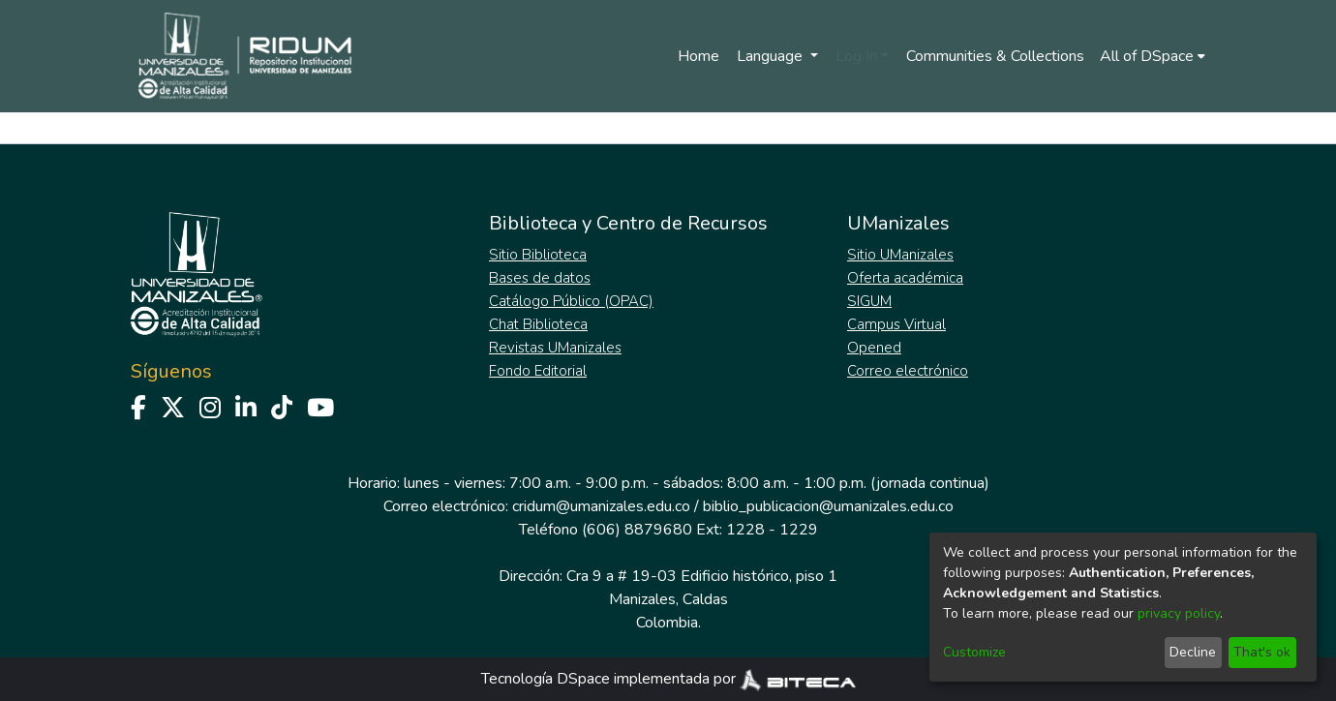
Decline (1192, 652)
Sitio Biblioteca (538, 254)
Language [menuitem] (771, 56)
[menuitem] (1152, 56)
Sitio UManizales (900, 254)
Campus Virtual (896, 324)
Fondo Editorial (538, 371)
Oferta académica (905, 278)
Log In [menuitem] (856, 56)
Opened (874, 347)
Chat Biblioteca (538, 324)
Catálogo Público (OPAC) (571, 301)
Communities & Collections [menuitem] (995, 56)
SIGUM (869, 301)
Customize (974, 652)
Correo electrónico (907, 371)
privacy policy (1179, 613)
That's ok (1261, 652)
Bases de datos (540, 278)
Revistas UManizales (555, 347)
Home (698, 56)
